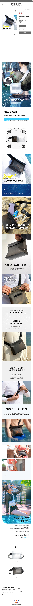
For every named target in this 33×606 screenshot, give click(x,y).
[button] (3, 4)
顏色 (19, 18)
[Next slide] (15, 22)
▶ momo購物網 (19, 591)
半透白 (21, 22)
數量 (19, 27)
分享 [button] (20, 35)
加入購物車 (24, 32)
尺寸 (19, 24)
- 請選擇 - (21, 20)
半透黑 (25, 20)
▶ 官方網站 (19, 588)
